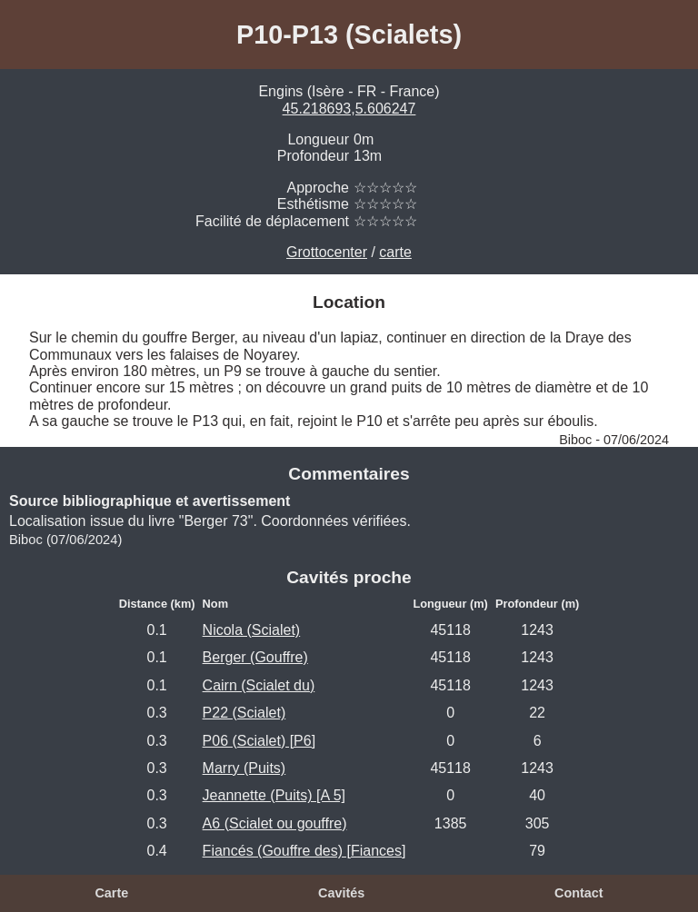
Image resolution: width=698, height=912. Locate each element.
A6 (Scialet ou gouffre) (275, 823)
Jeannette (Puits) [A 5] (274, 795)
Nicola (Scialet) (252, 630)
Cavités (341, 893)
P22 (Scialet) (244, 712)
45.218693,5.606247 (349, 108)
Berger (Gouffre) (255, 657)
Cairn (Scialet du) (259, 685)
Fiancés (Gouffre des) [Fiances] (304, 850)
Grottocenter (326, 252)
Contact (578, 893)
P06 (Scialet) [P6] (259, 740)
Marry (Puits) (244, 768)
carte (395, 252)
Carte (111, 893)
